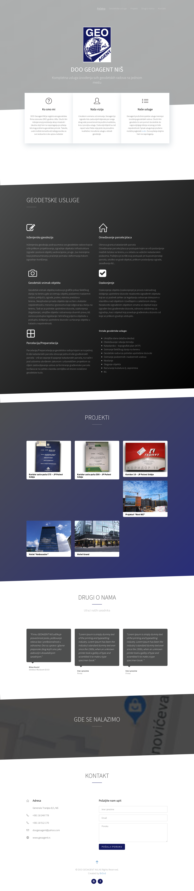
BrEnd (103, 873)
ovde (144, 131)
